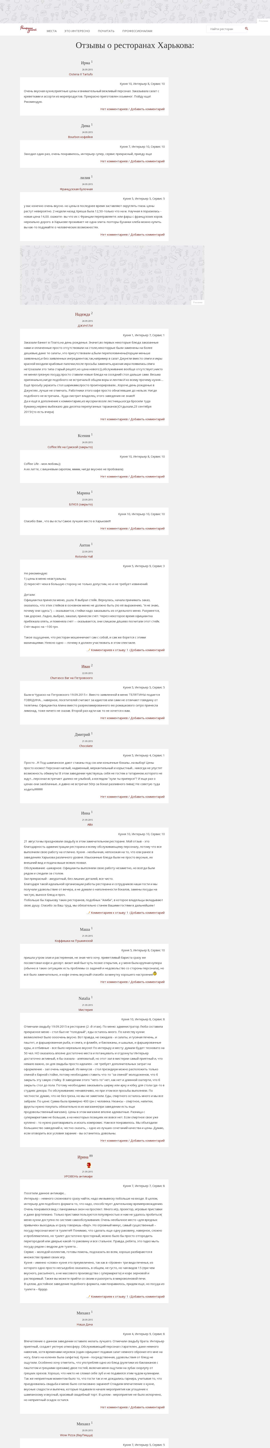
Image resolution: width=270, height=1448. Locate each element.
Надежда (49, 265)
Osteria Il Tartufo (47, 76)
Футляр (212, 527)
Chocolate (52, 627)
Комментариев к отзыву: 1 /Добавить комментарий (148, 546)
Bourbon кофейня (46, 118)
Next (182, 1395)
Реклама (263, 20)
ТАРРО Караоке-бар (221, 483)
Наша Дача (51, 1149)
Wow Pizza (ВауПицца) (42, 1250)
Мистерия (52, 851)
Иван (52, 563)
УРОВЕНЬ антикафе (44, 1013)
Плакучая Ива (217, 490)
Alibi (56, 691)
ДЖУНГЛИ (51, 277)
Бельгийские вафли (45, 1356)
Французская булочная (42, 155)
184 (148, 1395)
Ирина (49, 994)
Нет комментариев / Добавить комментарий (155, 91)
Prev (86, 1395)
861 (163, 1395)
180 (112, 1395)
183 (139, 1395)
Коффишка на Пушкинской (40, 797)
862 (172, 1395)
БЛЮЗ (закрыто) (47, 425)
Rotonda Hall (50, 457)
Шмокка (213, 496)
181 (121, 1395)
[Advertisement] (135, 11)
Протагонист (216, 533)
